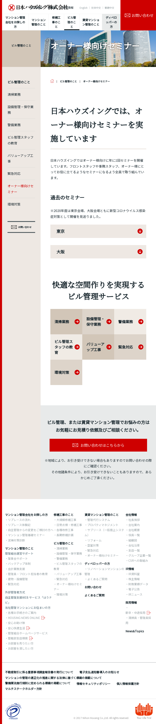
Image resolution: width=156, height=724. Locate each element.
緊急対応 (14, 173)
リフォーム (94, 540)
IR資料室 (134, 574)
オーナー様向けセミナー (21, 188)
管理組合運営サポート (19, 553)
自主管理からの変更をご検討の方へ (30, 530)
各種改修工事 (65, 530)
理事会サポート (18, 558)
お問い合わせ (93, 587)
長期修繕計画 (65, 535)
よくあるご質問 (97, 579)
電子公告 (134, 589)
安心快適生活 (16, 628)
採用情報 (68, 7)
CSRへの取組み (138, 560)
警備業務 (14, 124)
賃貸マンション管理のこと (101, 515)
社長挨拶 (134, 520)
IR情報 (52, 7)
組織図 (132, 540)
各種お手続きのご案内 (22, 613)
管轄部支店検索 (18, 638)
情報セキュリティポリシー (93, 684)
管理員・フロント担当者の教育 (28, 574)
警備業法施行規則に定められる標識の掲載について (37, 683)
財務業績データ (138, 584)
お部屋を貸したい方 (21, 648)
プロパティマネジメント (102, 525)
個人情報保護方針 (128, 684)
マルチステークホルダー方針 (23, 689)
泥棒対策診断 (16, 540)
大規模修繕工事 (66, 520)
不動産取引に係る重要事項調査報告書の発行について (39, 672)
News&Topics (135, 631)
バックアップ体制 (19, 564)
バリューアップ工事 (20, 158)
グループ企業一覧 (139, 555)
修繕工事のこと (64, 515)
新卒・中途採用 (135, 613)
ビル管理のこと (64, 543)
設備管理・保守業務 (21, 109)
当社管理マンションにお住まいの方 (28, 608)
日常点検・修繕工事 (69, 525)
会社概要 (134, 530)
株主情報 (134, 579)
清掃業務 (14, 94)
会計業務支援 (16, 569)
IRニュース (135, 594)
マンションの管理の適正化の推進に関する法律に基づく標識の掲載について (53, 678)
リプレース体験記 (19, 525)
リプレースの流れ (19, 520)
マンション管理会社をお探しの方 (26, 515)
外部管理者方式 (15, 592)
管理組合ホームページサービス (28, 633)
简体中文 (96, 7)
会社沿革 (134, 545)
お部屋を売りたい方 (21, 643)
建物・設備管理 (18, 579)
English (84, 7)
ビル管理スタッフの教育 (21, 140)
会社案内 (134, 525)
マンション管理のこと (19, 548)
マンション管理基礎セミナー (26, 535)
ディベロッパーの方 (97, 564)
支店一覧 (134, 550)
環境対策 (14, 204)
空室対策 (93, 545)
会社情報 (35, 7)
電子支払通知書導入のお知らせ (99, 672)
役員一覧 (134, 535)
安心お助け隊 (16, 623)
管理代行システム (98, 520)
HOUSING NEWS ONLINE (24, 618)
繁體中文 (109, 7)
